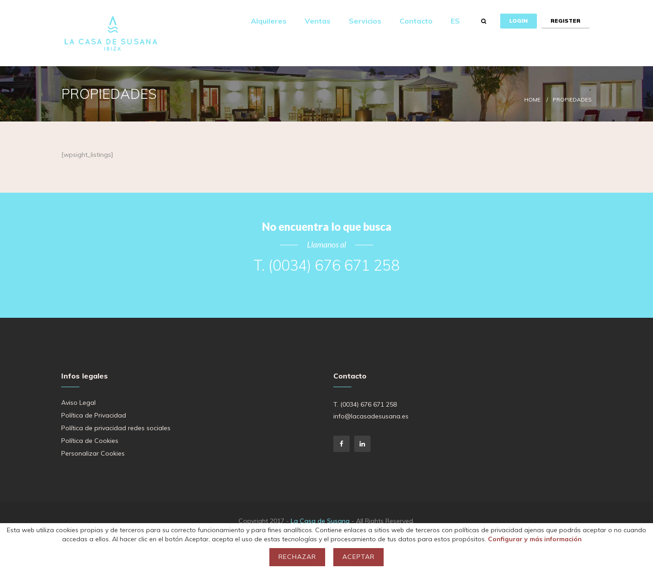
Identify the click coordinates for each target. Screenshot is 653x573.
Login (518, 20)
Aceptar (358, 557)
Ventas (318, 20)
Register (565, 20)
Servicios (365, 20)
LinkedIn (362, 444)
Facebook (341, 444)
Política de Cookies (89, 441)
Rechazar (297, 557)
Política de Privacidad (93, 415)
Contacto (416, 20)
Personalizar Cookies (93, 453)
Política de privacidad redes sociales (116, 428)
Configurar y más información (535, 539)
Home (532, 99)
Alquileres (269, 20)
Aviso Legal (78, 402)
